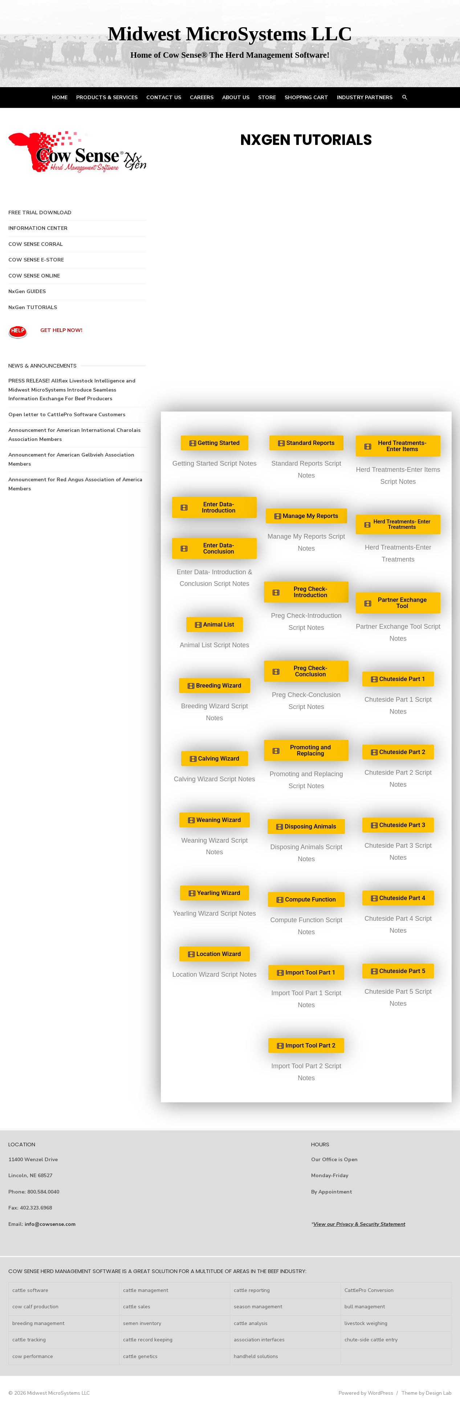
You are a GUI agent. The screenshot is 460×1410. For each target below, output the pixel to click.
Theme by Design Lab (426, 1393)
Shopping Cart (306, 97)
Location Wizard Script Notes (214, 974)
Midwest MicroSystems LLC (229, 34)
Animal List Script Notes (214, 645)
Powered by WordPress (366, 1393)
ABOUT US (235, 97)
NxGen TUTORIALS (32, 307)
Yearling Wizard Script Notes (214, 913)
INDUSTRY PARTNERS (364, 97)
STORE (267, 97)
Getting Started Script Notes (214, 463)
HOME (60, 97)
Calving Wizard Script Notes (214, 779)
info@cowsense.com (50, 1224)
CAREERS (201, 97)
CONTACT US (163, 97)
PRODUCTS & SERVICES (107, 97)
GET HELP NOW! (61, 330)
